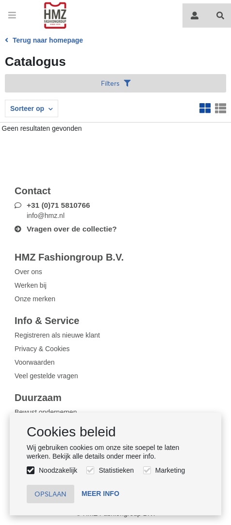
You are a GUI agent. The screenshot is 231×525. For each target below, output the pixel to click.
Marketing (170, 470)
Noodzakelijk (58, 470)
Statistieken (116, 470)
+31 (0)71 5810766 (58, 205)
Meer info (100, 493)
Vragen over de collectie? (72, 229)
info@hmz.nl (46, 215)
